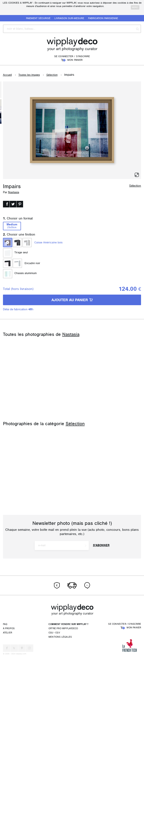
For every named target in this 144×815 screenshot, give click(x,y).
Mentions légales (60, 796)
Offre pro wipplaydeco (63, 787)
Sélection (52, 75)
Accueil (7, 75)
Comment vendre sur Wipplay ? (68, 783)
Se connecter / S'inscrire (72, 56)
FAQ (5, 783)
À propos (9, 787)
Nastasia (13, 192)
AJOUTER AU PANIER (72, 300)
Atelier (7, 791)
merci (135, 7)
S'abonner (101, 704)
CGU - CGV (54, 791)
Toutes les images (29, 75)
